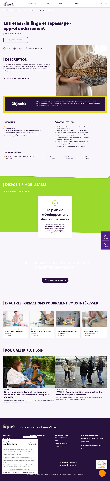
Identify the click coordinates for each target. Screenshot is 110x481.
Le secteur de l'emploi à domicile (92, 438)
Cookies (69, 474)
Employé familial (33, 446)
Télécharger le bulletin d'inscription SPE (18, 78)
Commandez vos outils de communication (46, 474)
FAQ (57, 474)
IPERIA (56, 440)
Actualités (85, 442)
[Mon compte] (101, 3)
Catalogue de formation (15, 10)
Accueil (5, 10)
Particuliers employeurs (89, 435)
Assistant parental (33, 443)
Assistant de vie (33, 440)
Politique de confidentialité (78, 474)
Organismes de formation (61, 443)
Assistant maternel (33, 437)
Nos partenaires (59, 446)
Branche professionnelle (61, 437)
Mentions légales (63, 474)
